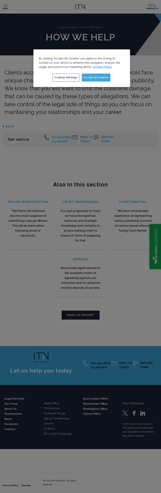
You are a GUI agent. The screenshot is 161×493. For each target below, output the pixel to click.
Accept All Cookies (96, 77)
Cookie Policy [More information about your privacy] (102, 67)
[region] (81, 68)
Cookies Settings (66, 77)
